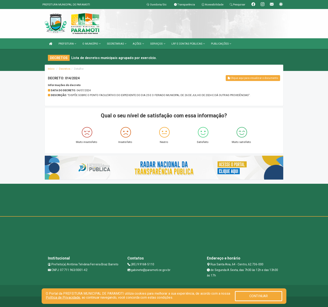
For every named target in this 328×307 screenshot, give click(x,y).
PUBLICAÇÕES (221, 43)
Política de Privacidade (63, 297)
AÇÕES (138, 43)
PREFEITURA (67, 43)
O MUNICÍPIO (91, 43)
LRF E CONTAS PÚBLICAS (188, 43)
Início (51, 68)
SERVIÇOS (157, 43)
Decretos (64, 68)
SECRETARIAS (116, 43)
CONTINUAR (258, 296)
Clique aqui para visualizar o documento (253, 78)
